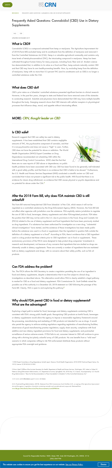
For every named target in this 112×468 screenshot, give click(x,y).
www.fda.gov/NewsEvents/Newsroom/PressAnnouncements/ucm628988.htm (35, 388)
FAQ (15, 33)
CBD (21, 33)
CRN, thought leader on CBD (41, 118)
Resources (15, 13)
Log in (7, 5)
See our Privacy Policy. (74, 465)
